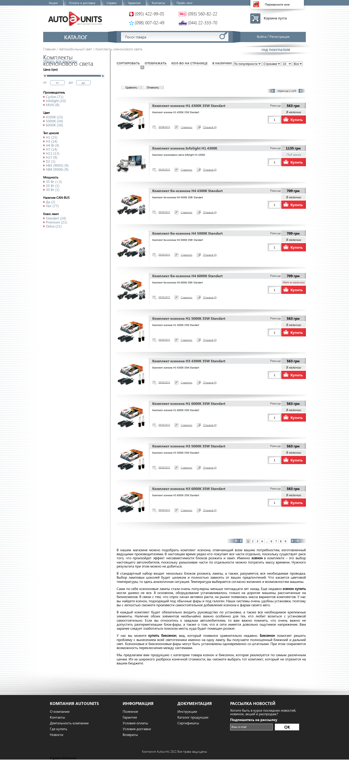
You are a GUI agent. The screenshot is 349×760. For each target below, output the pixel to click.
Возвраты (130, 734)
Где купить (58, 729)
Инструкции (187, 711)
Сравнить (131, 87)
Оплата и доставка (82, 3)
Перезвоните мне (277, 4)
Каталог (75, 37)
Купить (296, 119)
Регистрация (280, 36)
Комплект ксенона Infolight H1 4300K (184, 148)
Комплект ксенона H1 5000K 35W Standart (188, 318)
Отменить (153, 87)
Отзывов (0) (210, 127)
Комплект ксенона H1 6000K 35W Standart (188, 403)
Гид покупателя (276, 50)
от (45, 82)
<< (233, 541)
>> (300, 541)
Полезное (130, 711)
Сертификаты (188, 723)
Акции (53, 3)
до (71, 82)
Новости (56, 734)
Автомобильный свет (75, 49)
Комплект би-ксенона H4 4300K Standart (187, 190)
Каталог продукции (192, 717)
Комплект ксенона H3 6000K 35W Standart (188, 488)
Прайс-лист (185, 3)
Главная (49, 49)
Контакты (158, 3)
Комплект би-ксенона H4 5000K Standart (187, 233)
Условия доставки (137, 729)
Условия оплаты (135, 723)
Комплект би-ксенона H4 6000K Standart (187, 275)
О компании (59, 711)
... (287, 110)
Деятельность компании (69, 723)
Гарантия (134, 3)
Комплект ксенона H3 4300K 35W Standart (188, 360)
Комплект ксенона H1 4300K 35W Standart (188, 105)
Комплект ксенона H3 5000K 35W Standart (188, 446)
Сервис (112, 3)
